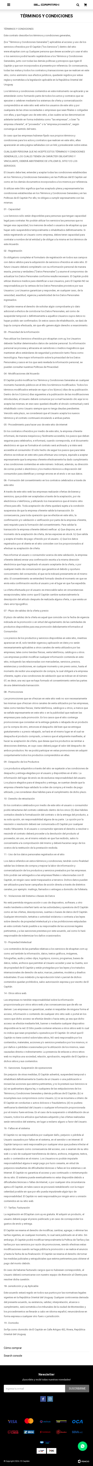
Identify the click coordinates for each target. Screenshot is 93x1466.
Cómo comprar (13, 1347)
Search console (13, 1355)
